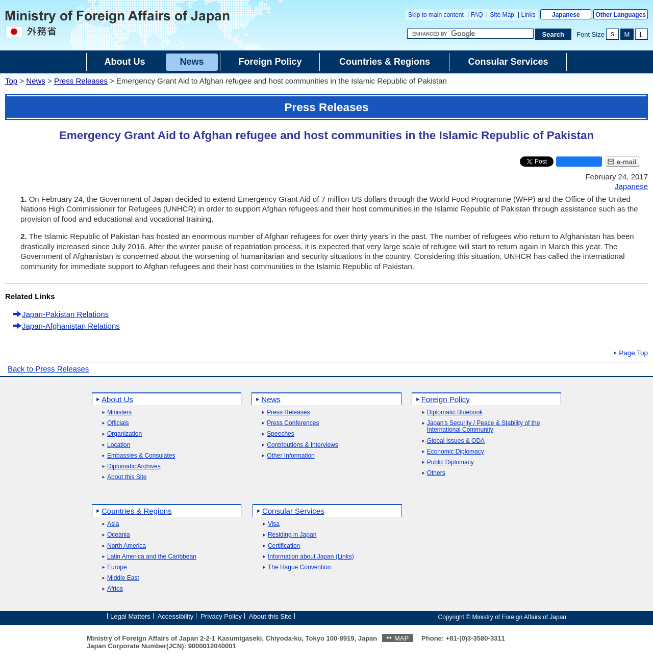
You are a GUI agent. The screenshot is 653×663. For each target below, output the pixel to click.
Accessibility (176, 616)
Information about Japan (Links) (311, 556)
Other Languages (620, 14)
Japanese (566, 14)
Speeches (280, 434)
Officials (118, 423)
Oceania (118, 535)
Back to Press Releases (48, 368)
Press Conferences (293, 423)
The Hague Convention (299, 567)
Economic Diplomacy (455, 451)
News (35, 80)
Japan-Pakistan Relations (65, 314)
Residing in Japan (292, 535)
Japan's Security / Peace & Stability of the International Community (483, 426)
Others (436, 473)
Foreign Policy (445, 399)
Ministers (119, 412)
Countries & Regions (137, 511)
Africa (115, 589)
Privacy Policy (221, 616)
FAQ (477, 14)
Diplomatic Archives (134, 466)
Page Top (633, 353)
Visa (274, 524)
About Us (117, 399)
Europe (117, 567)
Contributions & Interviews (302, 445)
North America (126, 546)
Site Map (502, 14)
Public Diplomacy (450, 462)
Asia (113, 524)
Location (118, 445)
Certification (284, 546)
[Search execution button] (553, 34)
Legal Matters (130, 616)
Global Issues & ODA (456, 441)
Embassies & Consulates (141, 456)
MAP (401, 638)
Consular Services (293, 511)
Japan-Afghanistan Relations (71, 326)
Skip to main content (436, 14)
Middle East (123, 578)
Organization (124, 434)
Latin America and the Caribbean (151, 556)
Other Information (290, 456)
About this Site (126, 477)
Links (528, 14)
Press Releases (81, 80)
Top (11, 80)
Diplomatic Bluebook (455, 412)
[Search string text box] (470, 34)
